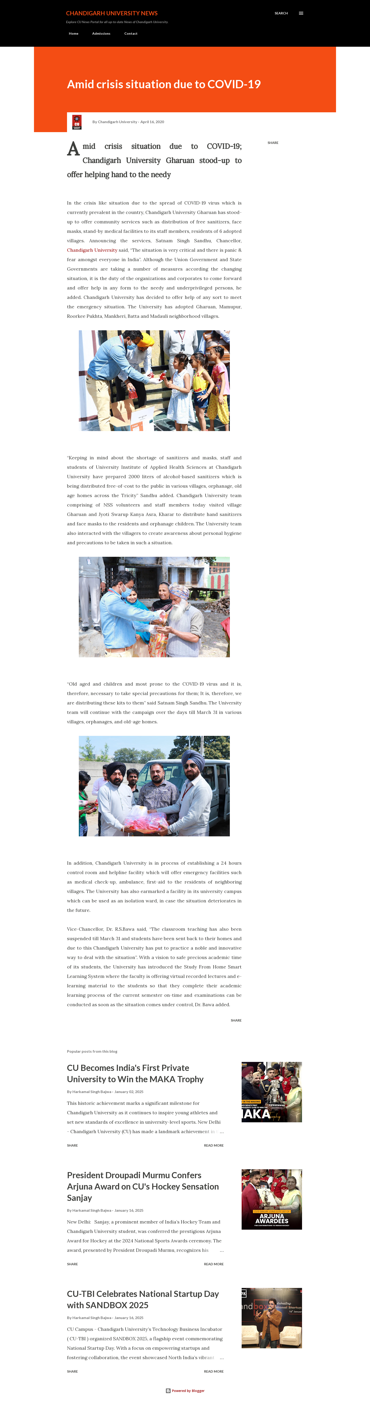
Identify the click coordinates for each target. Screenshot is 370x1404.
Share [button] (273, 143)
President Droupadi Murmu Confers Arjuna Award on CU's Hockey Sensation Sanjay (143, 1186)
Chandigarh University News (112, 13)
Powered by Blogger (185, 1390)
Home (71, 33)
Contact (128, 33)
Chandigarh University (92, 250)
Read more (214, 1145)
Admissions (98, 33)
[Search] (281, 13)
